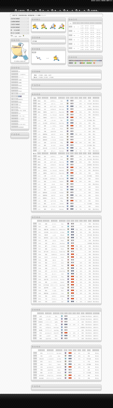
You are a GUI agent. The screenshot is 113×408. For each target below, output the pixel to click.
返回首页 (93, 0)
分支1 (34, 52)
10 (84, 126)
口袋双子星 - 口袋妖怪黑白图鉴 (19, 15)
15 (84, 109)
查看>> (22, 36)
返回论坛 (98, 0)
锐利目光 (20, 99)
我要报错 (103, 0)
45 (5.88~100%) (21, 124)
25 (84, 106)
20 (84, 101)
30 (84, 120)
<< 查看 (13, 36)
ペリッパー (21, 77)
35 (84, 112)
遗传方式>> (96, 316)
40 (84, 103)
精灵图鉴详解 (31, 15)
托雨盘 (20, 102)
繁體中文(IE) (109, 0)
